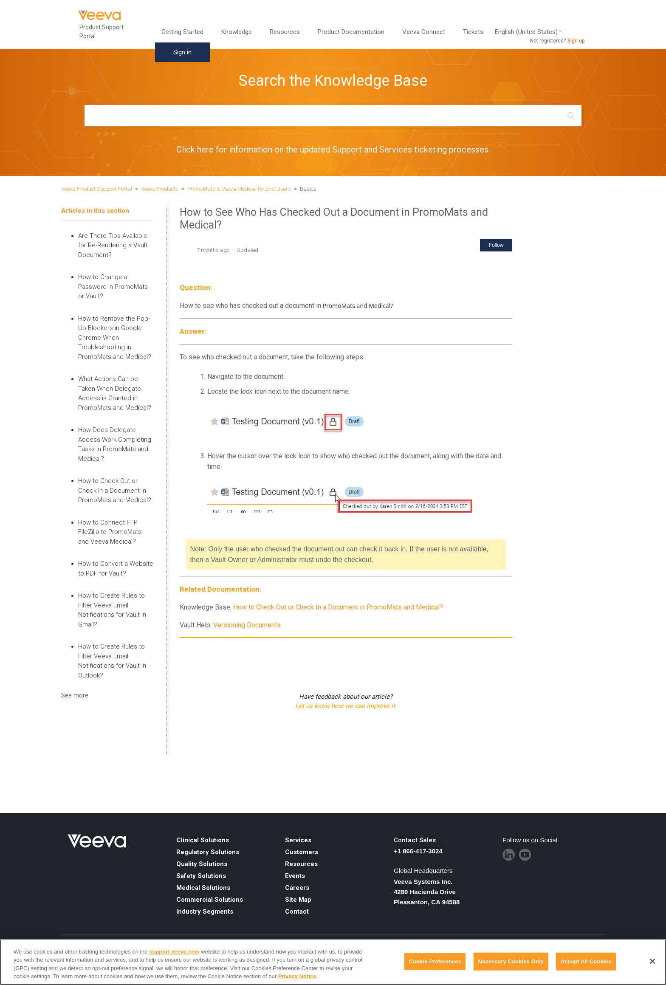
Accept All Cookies (586, 961)
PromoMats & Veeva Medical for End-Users (239, 189)
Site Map (298, 899)
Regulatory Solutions (207, 852)
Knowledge (236, 32)
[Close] (652, 961)
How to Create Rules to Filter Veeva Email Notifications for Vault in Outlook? (112, 661)
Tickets (473, 32)
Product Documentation (351, 32)
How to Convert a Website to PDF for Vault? (115, 568)
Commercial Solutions (209, 899)
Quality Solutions (201, 864)
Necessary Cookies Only (511, 961)
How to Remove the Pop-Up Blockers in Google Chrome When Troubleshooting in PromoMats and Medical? (114, 338)
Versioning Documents (247, 625)
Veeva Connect (423, 32)
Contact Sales (415, 840)
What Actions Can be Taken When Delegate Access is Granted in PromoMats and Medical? (114, 393)
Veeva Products (159, 189)
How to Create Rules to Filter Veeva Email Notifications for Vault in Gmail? (112, 610)
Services (298, 840)
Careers (297, 888)
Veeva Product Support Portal (96, 189)
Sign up (575, 41)
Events (295, 876)
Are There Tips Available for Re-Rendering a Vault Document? (112, 245)
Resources (285, 32)
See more (74, 695)
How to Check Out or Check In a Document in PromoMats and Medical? (114, 490)
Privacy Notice (297, 976)
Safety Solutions (201, 876)
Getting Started (182, 32)
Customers (301, 852)
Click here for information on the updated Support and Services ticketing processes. (333, 149)
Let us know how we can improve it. (346, 706)
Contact (297, 911)
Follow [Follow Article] (496, 245)
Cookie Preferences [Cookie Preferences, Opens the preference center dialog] (435, 961)
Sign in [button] (182, 52)
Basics (308, 189)
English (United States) (529, 32)
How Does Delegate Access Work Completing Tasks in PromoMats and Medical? (114, 444)
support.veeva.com (174, 951)
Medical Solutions (203, 888)
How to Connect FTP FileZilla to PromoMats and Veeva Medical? (109, 532)
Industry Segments (204, 911)
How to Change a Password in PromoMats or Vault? (113, 286)
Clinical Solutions (202, 840)
